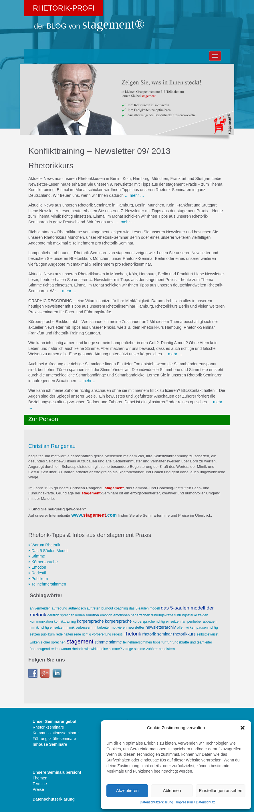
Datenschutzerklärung (156, 802)
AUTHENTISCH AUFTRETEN (84, 608)
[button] (242, 728)
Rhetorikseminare (48, 727)
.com (111, 515)
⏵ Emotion (37, 567)
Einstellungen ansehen (220, 790)
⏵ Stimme (36, 556)
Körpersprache (90, 621)
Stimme (101, 642)
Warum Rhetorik (72, 649)
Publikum (48, 634)
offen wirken (186, 627)
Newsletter (136, 627)
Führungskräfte (162, 615)
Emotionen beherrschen (131, 615)
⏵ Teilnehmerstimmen (47, 584)
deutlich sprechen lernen (66, 615)
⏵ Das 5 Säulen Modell (48, 550)
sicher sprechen (53, 642)
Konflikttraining (65, 621)
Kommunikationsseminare (56, 733)
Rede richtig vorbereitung (92, 634)
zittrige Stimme (134, 649)
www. (77, 515)
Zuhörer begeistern (160, 649)
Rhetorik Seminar (157, 634)
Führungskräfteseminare (54, 738)
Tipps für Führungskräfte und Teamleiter (182, 642)
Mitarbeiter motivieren (110, 627)
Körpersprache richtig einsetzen (156, 621)
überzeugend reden (44, 649)
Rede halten (64, 634)
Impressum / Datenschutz (195, 802)
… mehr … (134, 195)
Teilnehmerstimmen (137, 642)
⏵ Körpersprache (43, 562)
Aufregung (59, 608)
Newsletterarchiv (161, 627)
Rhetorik (132, 634)
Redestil (117, 634)
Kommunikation (41, 621)
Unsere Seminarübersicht (57, 772)
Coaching (121, 608)
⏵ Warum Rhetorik (44, 545)
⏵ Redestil (37, 573)
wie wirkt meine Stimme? (103, 649)
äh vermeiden (40, 608)
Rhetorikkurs (184, 633)
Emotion (92, 615)
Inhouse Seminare (50, 744)
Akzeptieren (127, 790)
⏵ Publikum (38, 578)
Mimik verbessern (79, 627)
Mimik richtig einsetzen (47, 627)
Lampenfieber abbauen (199, 621)
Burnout (107, 608)
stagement (94, 515)
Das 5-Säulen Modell (144, 608)
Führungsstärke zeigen (191, 615)
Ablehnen (172, 790)
